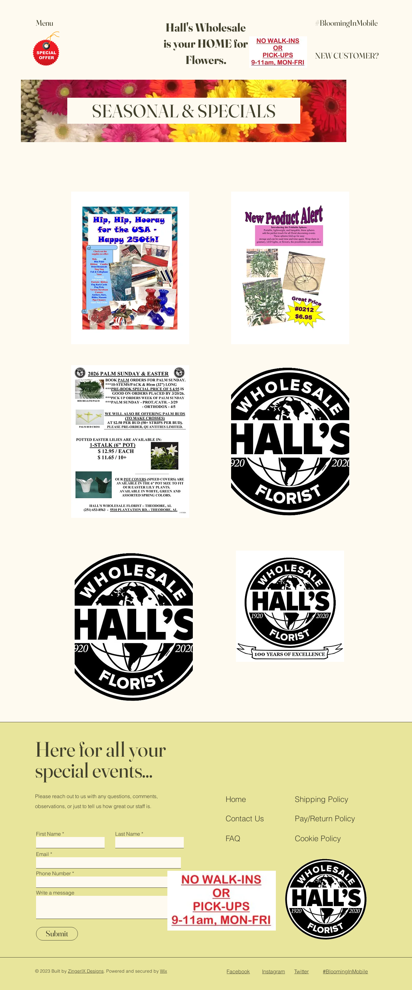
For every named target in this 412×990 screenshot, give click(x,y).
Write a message (55, 892)
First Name (48, 833)
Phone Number (53, 873)
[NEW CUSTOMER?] (347, 55)
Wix (163, 971)
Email (42, 854)
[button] (50, 23)
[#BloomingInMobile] (346, 23)
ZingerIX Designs (86, 971)
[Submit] (57, 934)
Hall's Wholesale (205, 27)
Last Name (127, 833)
